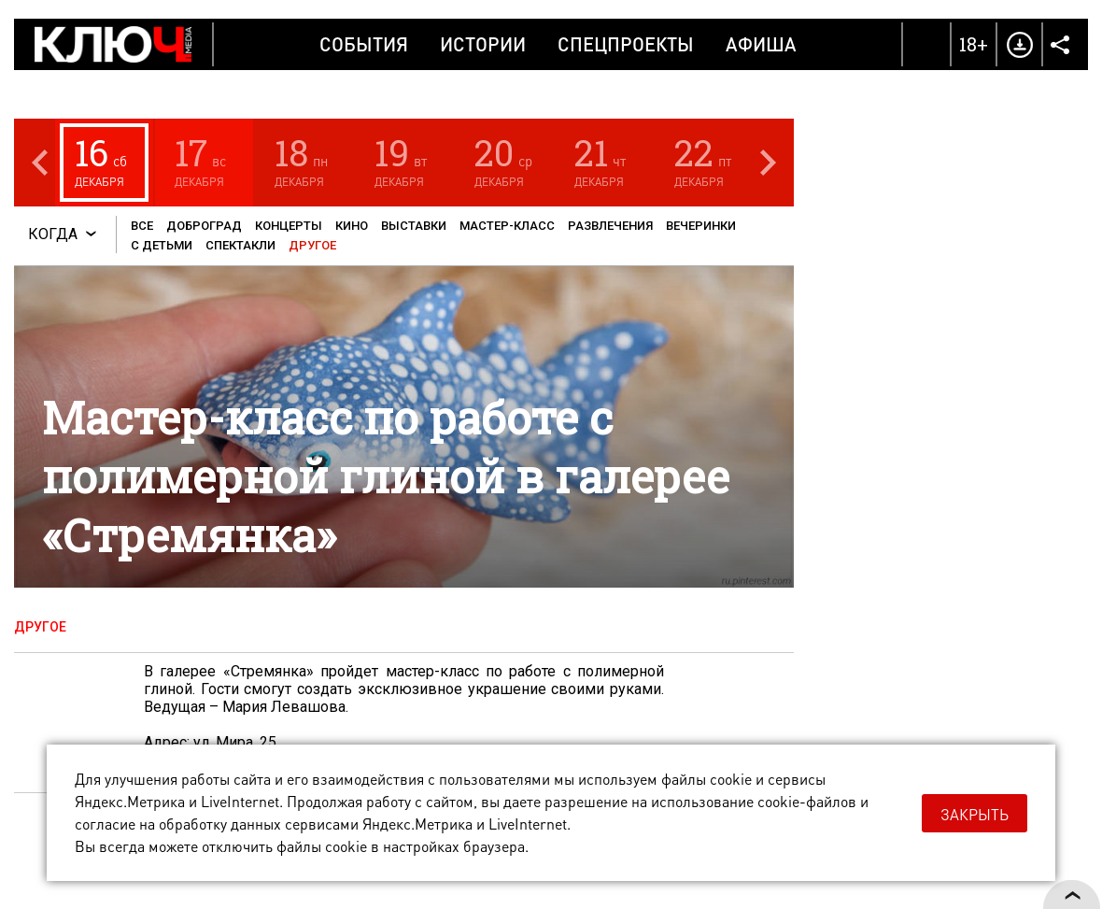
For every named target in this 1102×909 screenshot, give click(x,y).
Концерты (288, 226)
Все (142, 226)
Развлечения (610, 226)
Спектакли (240, 245)
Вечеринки (701, 226)
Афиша (761, 44)
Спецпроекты (626, 44)
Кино (351, 226)
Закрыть (974, 814)
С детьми (161, 245)
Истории (483, 44)
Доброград (204, 226)
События (363, 44)
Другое (312, 245)
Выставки (413, 226)
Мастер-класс (507, 226)
